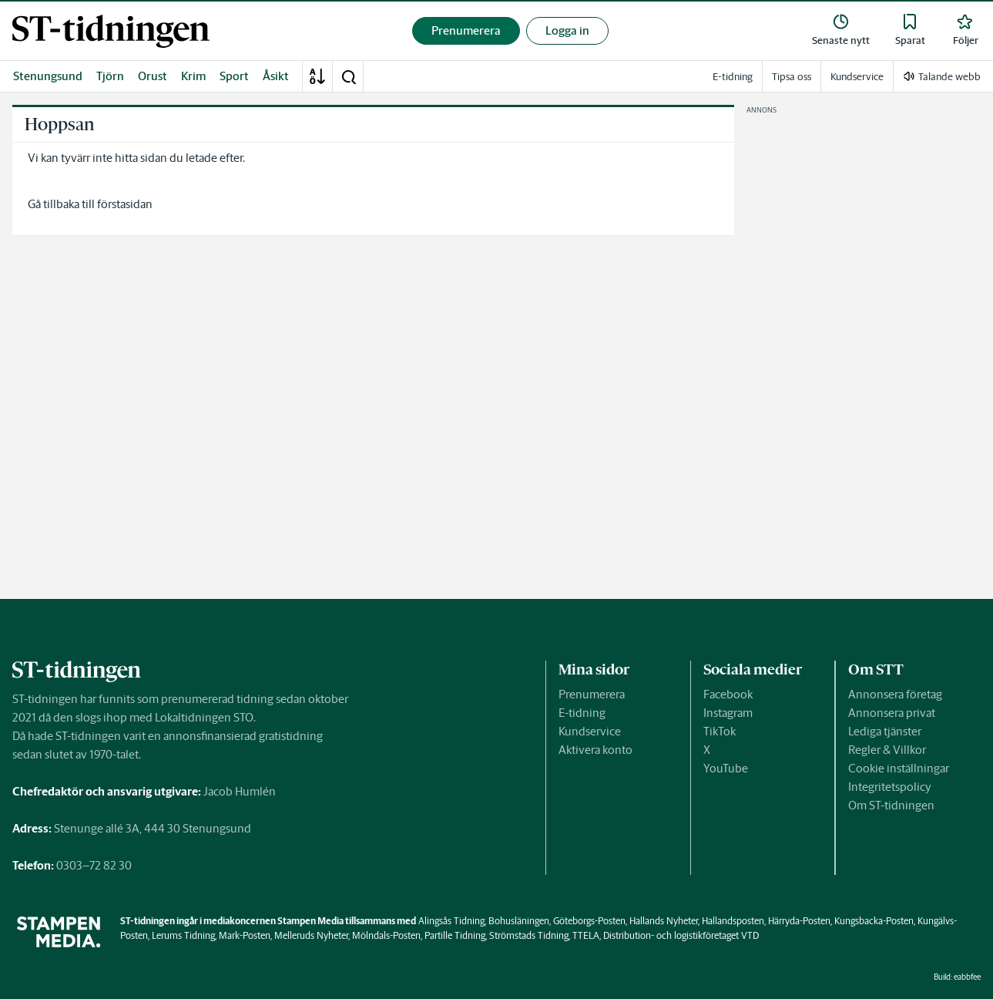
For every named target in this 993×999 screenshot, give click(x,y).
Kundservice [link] (857, 76)
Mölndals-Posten (386, 935)
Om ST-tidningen (891, 805)
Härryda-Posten (799, 921)
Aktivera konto (595, 749)
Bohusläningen (518, 921)
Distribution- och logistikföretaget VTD (681, 935)
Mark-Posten (244, 935)
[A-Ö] (317, 76)
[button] (348, 76)
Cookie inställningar (898, 768)
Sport (234, 76)
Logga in (567, 30)
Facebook (728, 694)
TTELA (585, 935)
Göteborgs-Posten (589, 921)
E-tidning (582, 712)
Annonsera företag (895, 694)
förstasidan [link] (125, 204)
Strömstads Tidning (529, 935)
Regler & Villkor (887, 749)
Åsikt (276, 76)
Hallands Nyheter (663, 921)
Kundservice (590, 731)
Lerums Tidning (183, 935)
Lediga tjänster (884, 731)
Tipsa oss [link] (791, 76)
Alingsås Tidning (451, 921)
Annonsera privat (891, 712)
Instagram (728, 712)
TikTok (719, 731)
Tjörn (110, 76)
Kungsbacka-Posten (874, 921)
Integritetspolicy (889, 786)
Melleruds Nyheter (311, 935)
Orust (152, 76)
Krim (193, 76)
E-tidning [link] (733, 76)
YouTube (725, 768)
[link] (111, 31)
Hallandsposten (733, 921)
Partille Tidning (454, 935)
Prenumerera (592, 694)
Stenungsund (47, 76)
